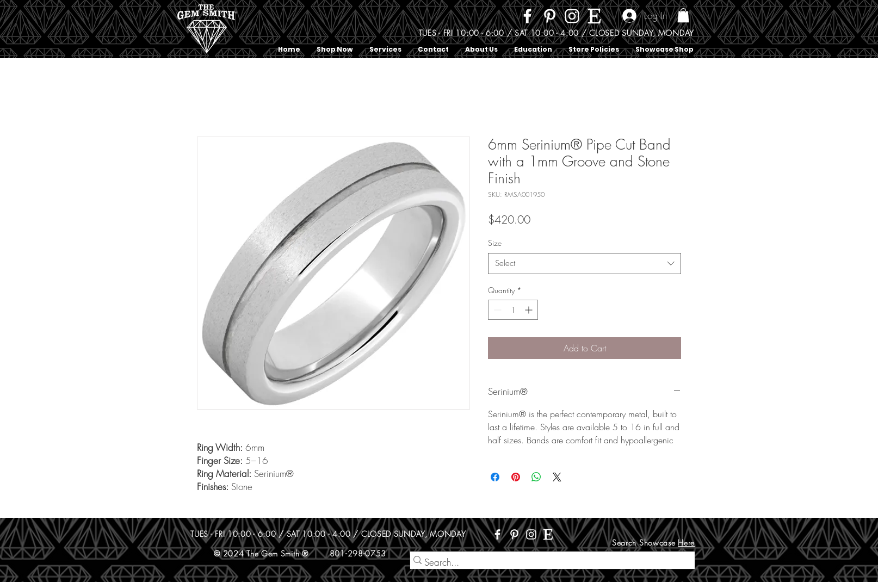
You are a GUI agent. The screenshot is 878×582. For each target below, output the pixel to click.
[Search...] (548, 562)
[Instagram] (572, 16)
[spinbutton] (513, 309)
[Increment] (529, 309)
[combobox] (584, 263)
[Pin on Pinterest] (515, 477)
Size (495, 243)
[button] (683, 15)
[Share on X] (557, 477)
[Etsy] (594, 16)
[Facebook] (527, 16)
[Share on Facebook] (495, 477)
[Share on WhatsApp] (536, 477)
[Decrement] (496, 309)
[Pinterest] (549, 16)
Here (686, 542)
